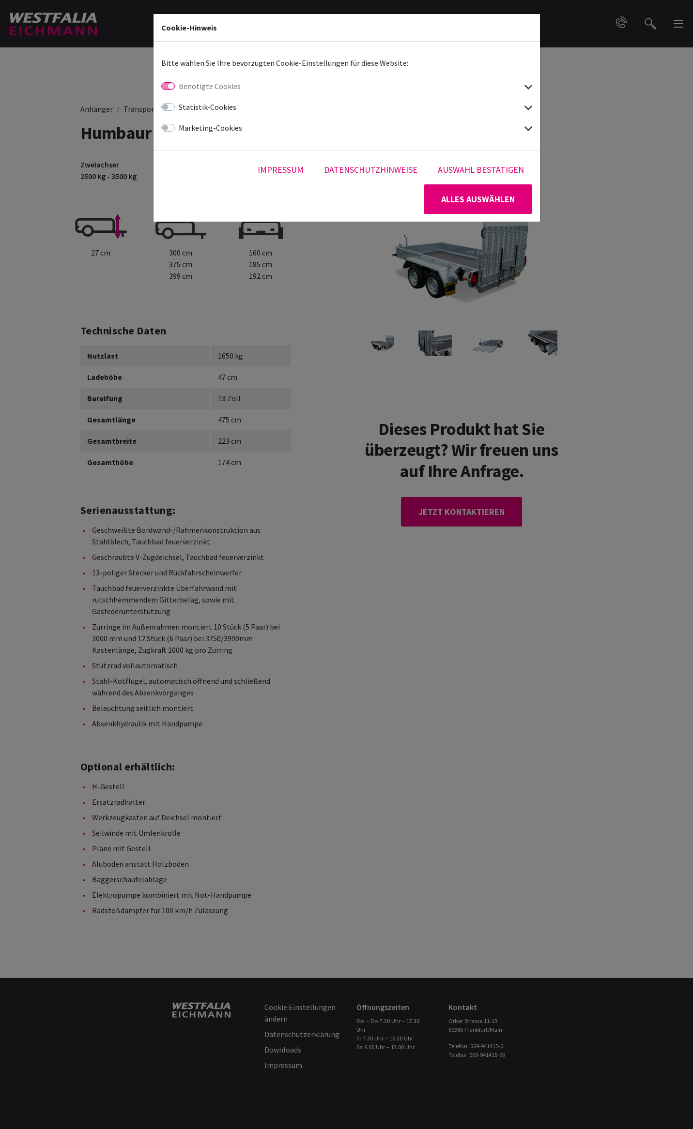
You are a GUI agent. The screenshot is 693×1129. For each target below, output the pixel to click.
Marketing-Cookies (210, 128)
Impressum (281, 169)
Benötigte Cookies (210, 86)
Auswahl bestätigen (481, 169)
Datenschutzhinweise (370, 169)
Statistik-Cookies (207, 107)
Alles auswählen (478, 199)
